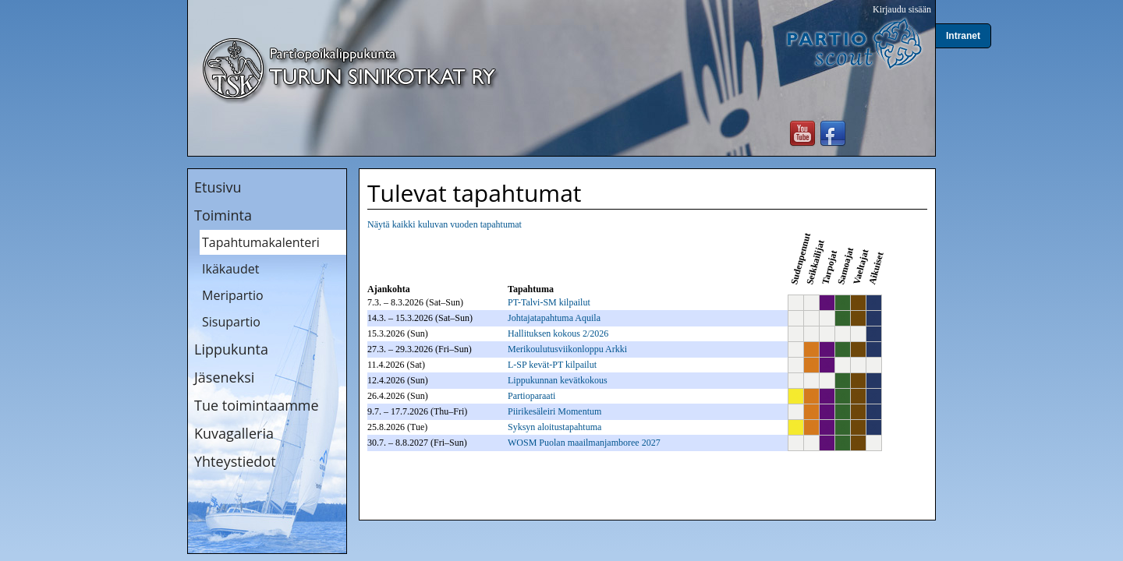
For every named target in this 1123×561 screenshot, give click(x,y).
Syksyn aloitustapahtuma (554, 427)
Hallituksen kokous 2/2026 (558, 333)
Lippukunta (231, 349)
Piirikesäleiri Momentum (554, 411)
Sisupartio (231, 321)
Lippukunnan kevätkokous (558, 380)
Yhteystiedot (235, 461)
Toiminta (223, 215)
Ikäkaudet (230, 268)
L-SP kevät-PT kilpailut (552, 364)
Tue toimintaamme (256, 405)
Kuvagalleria (234, 433)
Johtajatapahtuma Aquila (554, 317)
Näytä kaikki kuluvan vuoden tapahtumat (444, 224)
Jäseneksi (224, 377)
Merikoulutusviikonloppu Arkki (567, 349)
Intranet (963, 35)
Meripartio (233, 295)
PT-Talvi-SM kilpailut (549, 302)
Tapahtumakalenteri (261, 242)
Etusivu (218, 187)
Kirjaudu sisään (902, 9)
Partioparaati (531, 395)
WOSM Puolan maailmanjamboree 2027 (584, 442)
